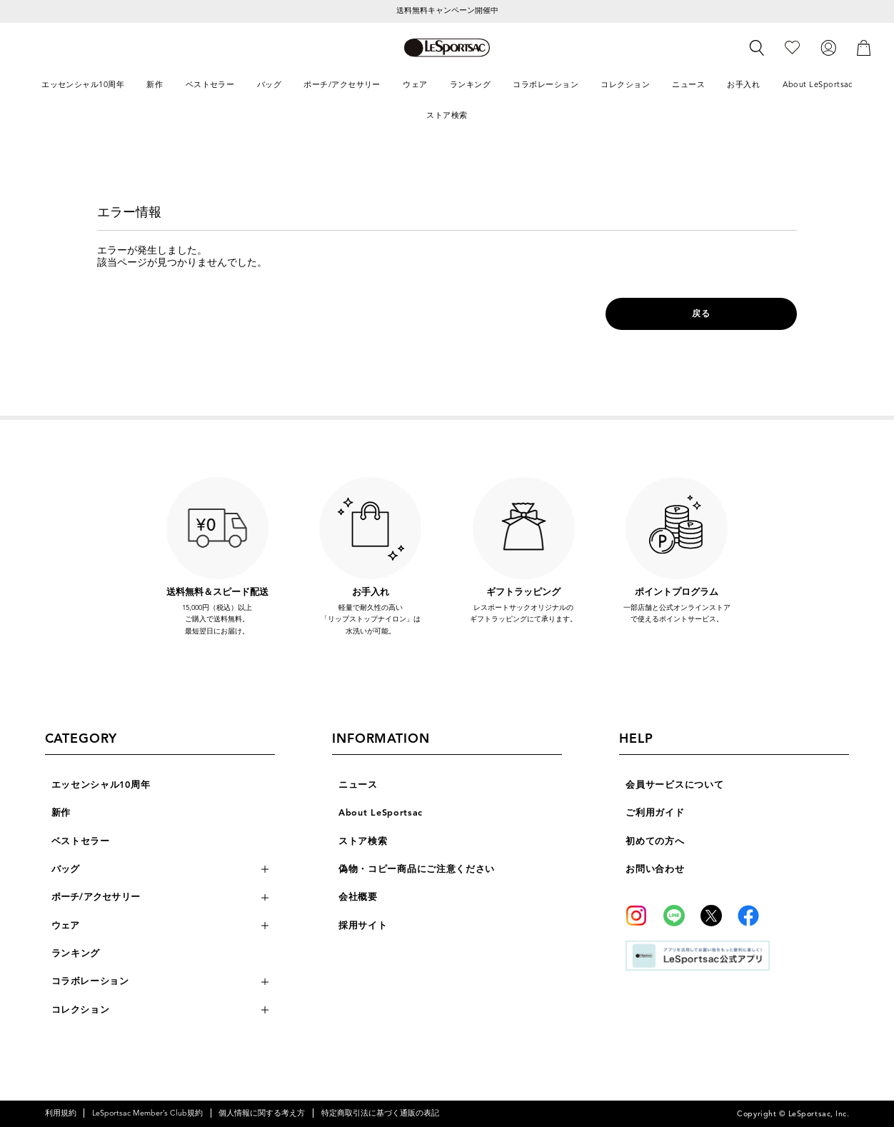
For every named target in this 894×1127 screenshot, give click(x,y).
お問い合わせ (655, 869)
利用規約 (60, 1113)
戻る (701, 314)
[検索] (757, 48)
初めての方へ (655, 841)
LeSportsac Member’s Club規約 (147, 1113)
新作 (61, 812)
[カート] (864, 47)
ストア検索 (363, 841)
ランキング (76, 953)
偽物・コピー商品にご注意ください (416, 869)
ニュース (358, 785)
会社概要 (358, 897)
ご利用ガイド (655, 812)
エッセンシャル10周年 (101, 785)
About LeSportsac (380, 812)
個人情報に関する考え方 (262, 1113)
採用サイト (363, 925)
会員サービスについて (674, 785)
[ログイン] (828, 47)
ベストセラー (80, 841)
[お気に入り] (792, 47)
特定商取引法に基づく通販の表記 (380, 1113)
